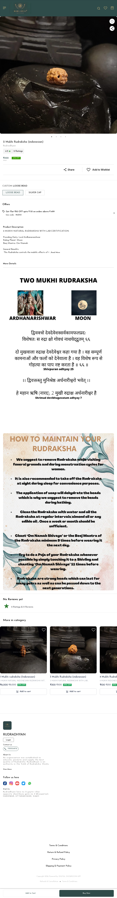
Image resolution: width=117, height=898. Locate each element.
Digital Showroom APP (70, 876)
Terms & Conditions (69, 881)
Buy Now (86, 893)
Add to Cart (30, 893)
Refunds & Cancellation (49, 881)
